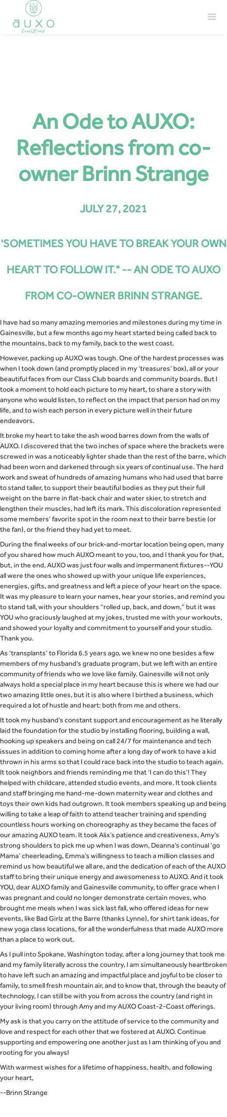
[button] (212, 17)
